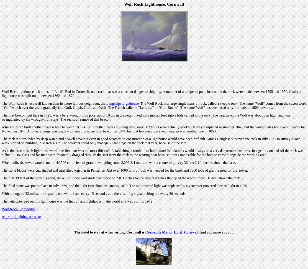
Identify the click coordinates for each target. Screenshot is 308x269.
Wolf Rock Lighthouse (18, 209)
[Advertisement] (154, 76)
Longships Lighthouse (122, 103)
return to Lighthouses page (21, 217)
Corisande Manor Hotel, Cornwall (172, 232)
